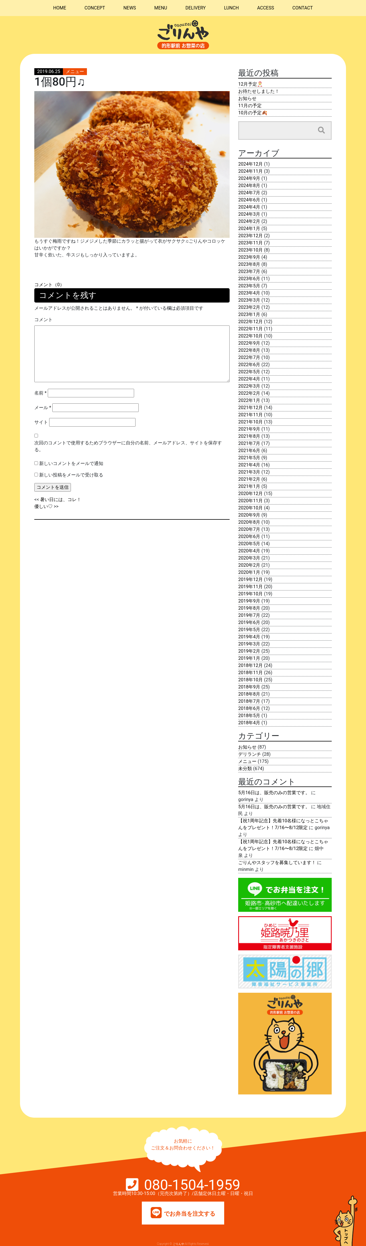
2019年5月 (249, 629)
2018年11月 (250, 672)
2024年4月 (249, 207)
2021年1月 (249, 486)
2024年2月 (249, 221)
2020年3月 (249, 558)
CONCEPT (94, 8)
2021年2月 (249, 479)
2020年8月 (249, 522)
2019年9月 (249, 601)
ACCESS (265, 8)
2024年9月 (249, 178)
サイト (41, 422)
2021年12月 (250, 407)
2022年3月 (249, 386)
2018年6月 (249, 708)
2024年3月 (249, 214)
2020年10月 (250, 508)
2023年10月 (250, 250)
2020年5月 (249, 543)
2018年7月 (249, 701)
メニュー (75, 71)
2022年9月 (249, 343)
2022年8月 (249, 350)
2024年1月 (249, 228)
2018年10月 (250, 679)
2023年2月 (249, 307)
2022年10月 (250, 336)
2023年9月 (249, 257)
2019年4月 (249, 636)
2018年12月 (250, 665)
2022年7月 (249, 357)
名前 (40, 393)
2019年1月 (249, 658)
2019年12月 (250, 579)
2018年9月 (249, 687)
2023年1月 (249, 314)
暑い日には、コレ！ (60, 499)
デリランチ (249, 754)
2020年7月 (249, 529)
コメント (43, 319)
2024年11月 (250, 171)
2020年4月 (249, 551)
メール (42, 407)
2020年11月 (250, 500)
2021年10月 (250, 422)
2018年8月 (249, 694)
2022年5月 (249, 371)
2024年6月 (249, 200)
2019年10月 (250, 593)
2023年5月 (249, 286)
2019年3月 (249, 644)
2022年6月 (249, 364)
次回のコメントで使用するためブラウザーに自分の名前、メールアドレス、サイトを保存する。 (128, 446)
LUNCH (231, 8)
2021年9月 (249, 429)
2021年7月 (249, 443)
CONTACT (302, 8)
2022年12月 (250, 321)
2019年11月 (250, 586)
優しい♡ (43, 506)
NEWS (129, 8)
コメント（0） (49, 284)
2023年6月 (249, 278)
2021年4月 (249, 465)
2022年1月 (249, 400)
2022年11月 (250, 328)
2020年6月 (249, 536)
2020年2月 (249, 565)
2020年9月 (249, 515)
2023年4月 (249, 293)
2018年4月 (249, 722)
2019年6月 (249, 622)
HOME (59, 8)
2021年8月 (249, 436)
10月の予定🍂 (252, 112)
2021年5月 (249, 457)
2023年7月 (249, 271)
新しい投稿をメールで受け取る (71, 475)
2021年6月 (249, 450)
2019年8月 (249, 608)
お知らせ (247, 98)
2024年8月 (249, 185)
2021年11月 (250, 414)
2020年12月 (250, 493)
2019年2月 (249, 651)
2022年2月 (249, 393)
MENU (160, 8)
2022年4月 (249, 379)
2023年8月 (249, 264)
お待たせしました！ (258, 91)
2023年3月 (249, 300)
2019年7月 (249, 615)
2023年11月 (250, 243)
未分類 (245, 768)
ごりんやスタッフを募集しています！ (277, 862)
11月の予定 (250, 105)
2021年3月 (249, 472)
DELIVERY (195, 8)
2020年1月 (249, 572)
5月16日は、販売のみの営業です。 (274, 792)
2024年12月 (250, 164)
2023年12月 (250, 235)
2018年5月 (249, 715)
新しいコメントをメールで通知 (71, 463)
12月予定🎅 (250, 84)
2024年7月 (249, 192)
